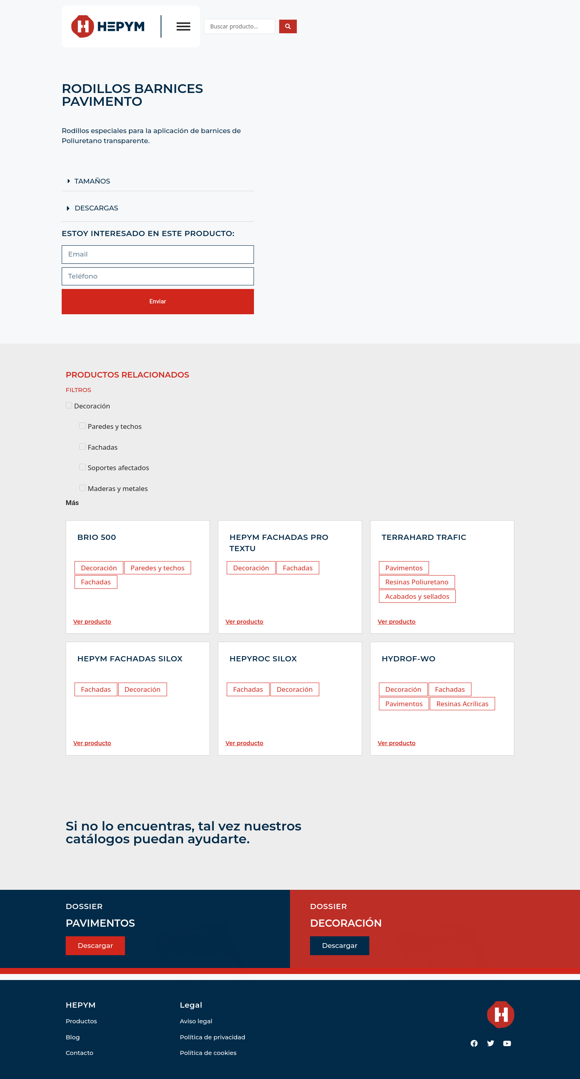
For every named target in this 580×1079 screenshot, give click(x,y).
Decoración (99, 567)
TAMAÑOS (92, 181)
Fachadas (96, 581)
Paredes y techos (158, 567)
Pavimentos (404, 567)
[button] (158, 181)
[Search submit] (288, 26)
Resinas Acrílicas (462, 703)
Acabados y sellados (417, 596)
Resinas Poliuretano (417, 581)
